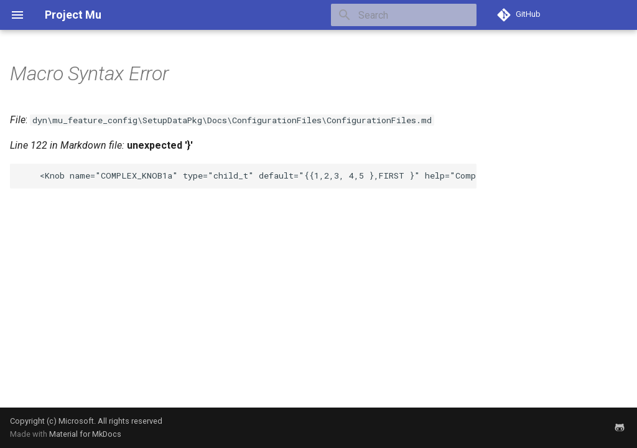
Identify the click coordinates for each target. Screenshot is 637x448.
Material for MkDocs (85, 434)
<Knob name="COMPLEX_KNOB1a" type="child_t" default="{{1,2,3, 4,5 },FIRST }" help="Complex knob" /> (248, 175)
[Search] (404, 15)
